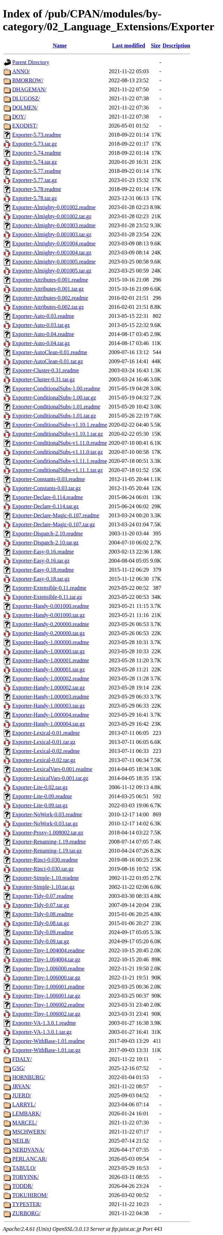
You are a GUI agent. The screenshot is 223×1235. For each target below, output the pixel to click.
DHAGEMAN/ (29, 89)
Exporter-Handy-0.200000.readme (50, 624)
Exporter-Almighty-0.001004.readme (54, 243)
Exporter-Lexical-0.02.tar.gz (43, 760)
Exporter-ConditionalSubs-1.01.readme (56, 407)
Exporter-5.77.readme (36, 171)
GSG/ (18, 1068)
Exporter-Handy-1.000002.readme (50, 678)
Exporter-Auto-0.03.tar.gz (41, 325)
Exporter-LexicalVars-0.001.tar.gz (50, 778)
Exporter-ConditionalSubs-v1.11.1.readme (59, 461)
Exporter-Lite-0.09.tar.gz (40, 805)
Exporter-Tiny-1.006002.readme (48, 1005)
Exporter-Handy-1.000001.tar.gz (48, 669)
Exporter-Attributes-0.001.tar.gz (48, 289)
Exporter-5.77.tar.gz (34, 180)
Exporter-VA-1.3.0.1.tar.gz (42, 1032)
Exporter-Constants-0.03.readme (48, 479)
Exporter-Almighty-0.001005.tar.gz (51, 271)
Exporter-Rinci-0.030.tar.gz (43, 869)
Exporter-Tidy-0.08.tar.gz (40, 923)
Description (176, 45)
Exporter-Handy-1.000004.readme (50, 715)
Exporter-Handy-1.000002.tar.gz (48, 688)
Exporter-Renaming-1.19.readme (49, 842)
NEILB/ (21, 1141)
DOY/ (19, 117)
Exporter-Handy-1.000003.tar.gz (48, 706)
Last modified (128, 45)
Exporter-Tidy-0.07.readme (42, 896)
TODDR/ (22, 1186)
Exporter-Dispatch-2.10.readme (47, 533)
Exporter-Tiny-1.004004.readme (48, 950)
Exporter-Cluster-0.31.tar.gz (43, 379)
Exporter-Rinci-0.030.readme (45, 860)
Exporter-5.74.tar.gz (34, 162)
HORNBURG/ (28, 1077)
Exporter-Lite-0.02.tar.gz (40, 787)
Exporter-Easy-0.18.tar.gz (41, 579)
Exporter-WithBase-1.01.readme (48, 1041)
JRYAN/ (21, 1086)
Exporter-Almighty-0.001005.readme (54, 262)
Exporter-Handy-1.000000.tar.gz (48, 651)
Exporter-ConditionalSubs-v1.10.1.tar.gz (57, 434)
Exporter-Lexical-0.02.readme (46, 751)
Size (156, 45)
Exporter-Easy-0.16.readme (43, 552)
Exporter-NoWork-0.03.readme (47, 814)
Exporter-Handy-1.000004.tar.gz (48, 724)
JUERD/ (21, 1095)
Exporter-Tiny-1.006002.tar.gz (46, 1014)
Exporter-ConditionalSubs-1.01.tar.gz (54, 416)
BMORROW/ (27, 80)
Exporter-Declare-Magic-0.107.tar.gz (53, 524)
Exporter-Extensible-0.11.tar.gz (47, 597)
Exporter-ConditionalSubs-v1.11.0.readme (59, 443)
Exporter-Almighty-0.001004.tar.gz (51, 253)
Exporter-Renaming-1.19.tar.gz (47, 851)
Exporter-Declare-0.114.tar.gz (45, 506)
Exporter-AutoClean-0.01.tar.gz (47, 361)
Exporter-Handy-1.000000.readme (50, 642)
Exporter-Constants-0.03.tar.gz (46, 488)
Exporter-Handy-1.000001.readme (50, 660)
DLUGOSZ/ (26, 98)
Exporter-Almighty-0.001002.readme (54, 207)
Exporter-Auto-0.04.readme (43, 334)
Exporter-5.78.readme (36, 189)
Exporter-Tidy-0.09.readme (42, 932)
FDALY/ (22, 1059)
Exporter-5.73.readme (36, 135)
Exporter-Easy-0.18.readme (43, 570)
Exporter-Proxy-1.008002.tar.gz (47, 833)
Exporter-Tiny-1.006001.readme (48, 987)
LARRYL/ (24, 1104)
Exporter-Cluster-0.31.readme (45, 370)
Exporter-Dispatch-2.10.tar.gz (45, 543)
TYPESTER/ (27, 1204)
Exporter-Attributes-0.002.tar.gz (48, 307)
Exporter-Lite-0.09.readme (42, 796)
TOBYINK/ (25, 1177)
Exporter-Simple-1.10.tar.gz (43, 887)
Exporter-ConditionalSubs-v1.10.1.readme (59, 425)
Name (60, 45)
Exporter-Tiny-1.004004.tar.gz (46, 959)
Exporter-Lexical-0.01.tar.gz (43, 742)
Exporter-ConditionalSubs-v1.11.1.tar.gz (57, 470)
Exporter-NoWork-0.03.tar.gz (45, 823)
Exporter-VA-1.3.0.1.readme (44, 1023)
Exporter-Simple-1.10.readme (45, 878)
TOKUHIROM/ (30, 1195)
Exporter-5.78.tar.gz (34, 198)
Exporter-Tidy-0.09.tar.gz (40, 941)
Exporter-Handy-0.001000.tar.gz (48, 615)
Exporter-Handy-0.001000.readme (50, 606)
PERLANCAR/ (29, 1159)
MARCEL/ (24, 1123)
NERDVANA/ (28, 1150)
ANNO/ (21, 71)
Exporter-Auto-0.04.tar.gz (41, 343)
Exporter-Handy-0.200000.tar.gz (48, 633)
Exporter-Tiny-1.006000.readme (48, 968)
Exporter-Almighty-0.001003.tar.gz (51, 234)
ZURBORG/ (26, 1213)
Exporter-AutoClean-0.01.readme (49, 352)
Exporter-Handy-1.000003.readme (50, 697)
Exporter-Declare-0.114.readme (47, 497)
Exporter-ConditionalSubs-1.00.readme (56, 388)
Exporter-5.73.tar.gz (34, 144)
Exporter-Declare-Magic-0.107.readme (55, 515)
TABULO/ (24, 1168)
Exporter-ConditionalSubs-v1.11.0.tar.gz (57, 452)
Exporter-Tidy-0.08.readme (42, 914)
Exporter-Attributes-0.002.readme (50, 298)
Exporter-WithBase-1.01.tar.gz (46, 1050)
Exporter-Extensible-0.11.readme (49, 588)
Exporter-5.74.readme (36, 153)
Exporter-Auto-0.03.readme (43, 316)
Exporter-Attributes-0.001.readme (50, 280)
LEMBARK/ (26, 1113)
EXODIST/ (25, 126)
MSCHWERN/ (29, 1132)
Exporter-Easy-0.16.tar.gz (41, 561)
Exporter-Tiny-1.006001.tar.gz (46, 996)
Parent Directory (30, 62)
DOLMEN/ (25, 107)
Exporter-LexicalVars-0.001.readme (52, 769)
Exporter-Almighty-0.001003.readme (54, 225)
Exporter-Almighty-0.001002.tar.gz (51, 216)
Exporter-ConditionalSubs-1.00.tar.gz (54, 398)
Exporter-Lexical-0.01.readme (46, 733)
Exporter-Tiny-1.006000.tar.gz (46, 978)
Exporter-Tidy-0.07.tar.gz (40, 905)
